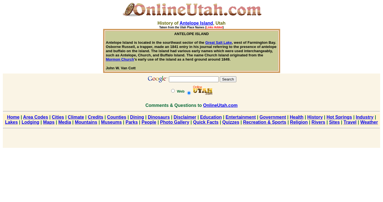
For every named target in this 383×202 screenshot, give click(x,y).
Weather (369, 122)
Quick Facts (206, 122)
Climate (76, 117)
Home (13, 117)
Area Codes (35, 117)
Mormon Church (120, 59)
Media (64, 122)
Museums (111, 122)
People (149, 122)
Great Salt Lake (218, 42)
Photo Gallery (174, 122)
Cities (58, 117)
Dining (137, 117)
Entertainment (241, 117)
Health (296, 117)
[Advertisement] (191, 139)
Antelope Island (196, 23)
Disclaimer (185, 117)
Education (211, 117)
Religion (299, 122)
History (315, 117)
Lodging (30, 122)
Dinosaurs (159, 117)
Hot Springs (339, 117)
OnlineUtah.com (220, 105)
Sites (334, 122)
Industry (364, 117)
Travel (350, 122)
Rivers (318, 122)
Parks (132, 122)
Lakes (11, 122)
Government (273, 117)
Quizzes (230, 122)
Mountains (86, 122)
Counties (116, 117)
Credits (95, 117)
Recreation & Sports (264, 122)
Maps (49, 122)
